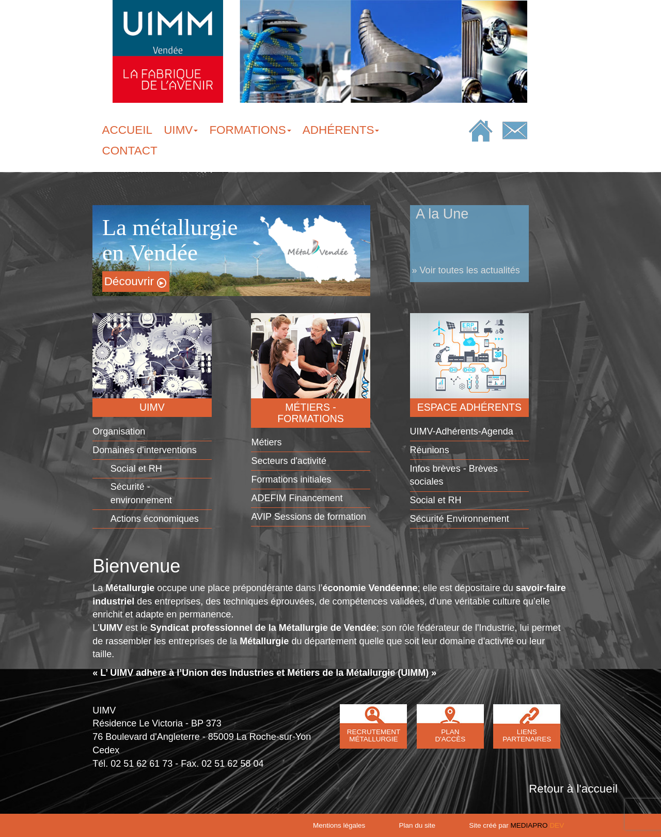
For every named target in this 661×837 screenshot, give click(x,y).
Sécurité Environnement (459, 519)
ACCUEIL (127, 129)
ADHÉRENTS (341, 129)
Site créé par (516, 825)
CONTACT (130, 150)
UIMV (181, 129)
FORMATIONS (250, 129)
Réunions (429, 450)
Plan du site (417, 825)
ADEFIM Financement (296, 498)
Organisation (118, 431)
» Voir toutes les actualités (466, 270)
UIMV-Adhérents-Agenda (461, 431)
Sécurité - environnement (141, 493)
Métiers (266, 442)
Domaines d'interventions (144, 450)
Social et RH (136, 468)
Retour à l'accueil (573, 788)
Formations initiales (291, 479)
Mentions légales (339, 825)
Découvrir (135, 281)
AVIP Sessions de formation (308, 517)
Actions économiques (155, 519)
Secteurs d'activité (288, 461)
